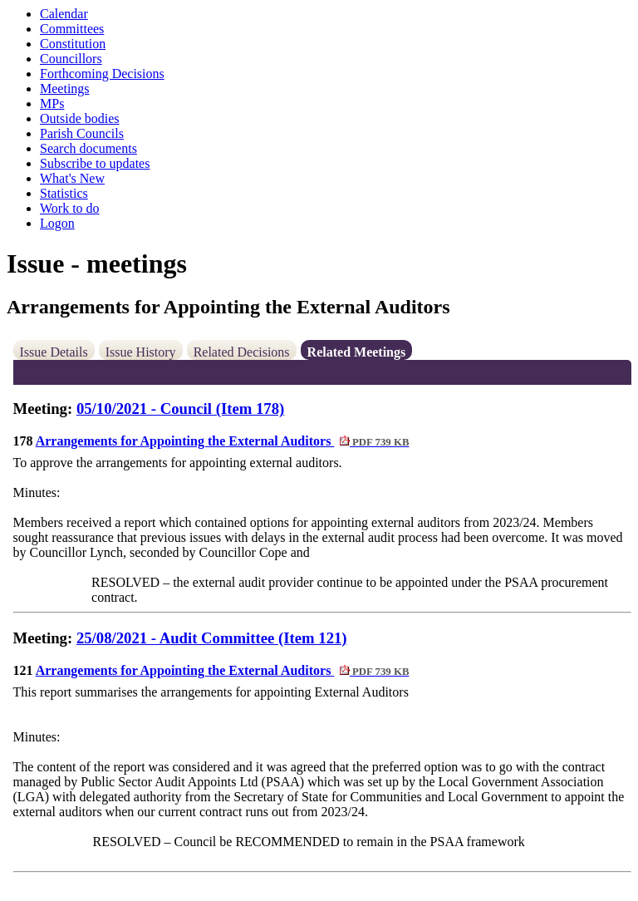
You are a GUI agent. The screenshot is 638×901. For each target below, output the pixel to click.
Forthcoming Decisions (102, 73)
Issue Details (54, 352)
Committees (72, 29)
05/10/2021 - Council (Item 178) (180, 408)
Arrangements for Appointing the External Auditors (223, 441)
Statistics (64, 193)
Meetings (65, 88)
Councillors (71, 59)
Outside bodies (80, 118)
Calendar (64, 14)
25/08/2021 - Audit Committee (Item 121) (211, 638)
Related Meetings (356, 352)
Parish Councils (82, 133)
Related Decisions (242, 352)
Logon (57, 223)
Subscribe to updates (95, 163)
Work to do (70, 208)
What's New (72, 178)
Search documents (88, 148)
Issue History (141, 352)
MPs (52, 103)
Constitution (73, 44)
